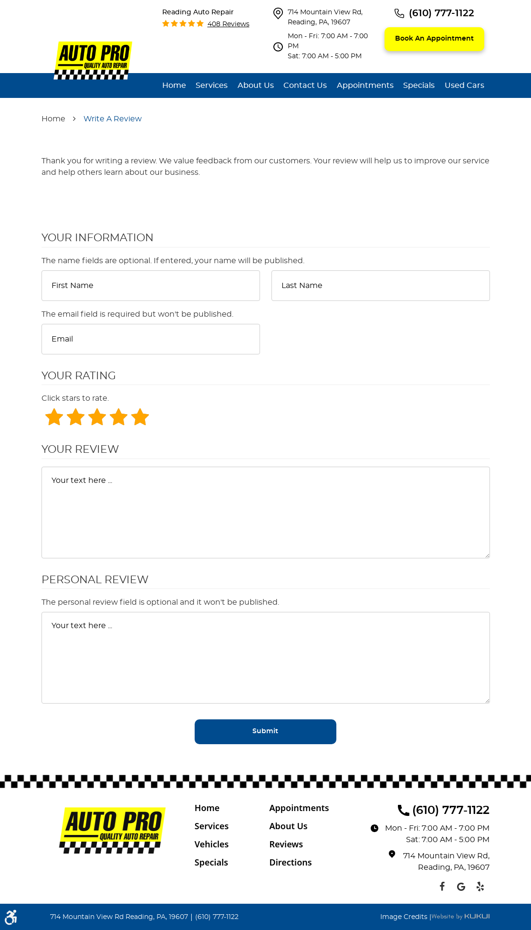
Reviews (286, 844)
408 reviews (229, 24)
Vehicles (212, 844)
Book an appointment (434, 38)
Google (460, 886)
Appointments (365, 85)
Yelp (479, 886)
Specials (419, 85)
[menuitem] (174, 85)
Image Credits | (405, 917)
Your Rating (79, 376)
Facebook (441, 886)
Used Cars (464, 85)
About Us (256, 85)
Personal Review (95, 580)
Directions (290, 862)
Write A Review (112, 119)
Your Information (98, 238)
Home (174, 85)
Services (212, 85)
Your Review (80, 449)
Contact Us (305, 85)
